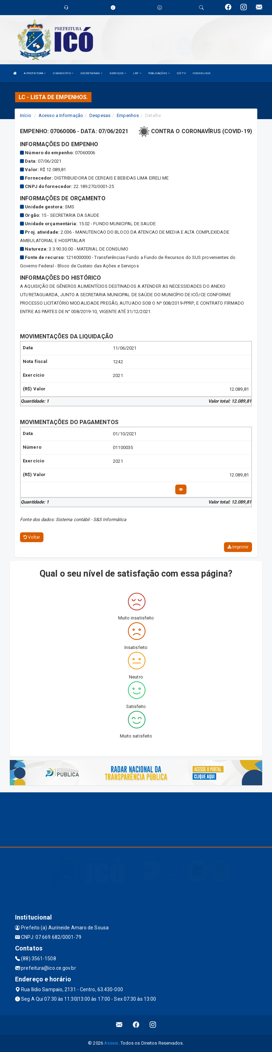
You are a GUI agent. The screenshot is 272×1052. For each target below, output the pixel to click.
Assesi (111, 1043)
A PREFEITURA (35, 73)
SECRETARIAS (91, 73)
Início (25, 115)
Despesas (99, 115)
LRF (137, 73)
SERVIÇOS (117, 73)
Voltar (31, 537)
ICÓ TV (181, 73)
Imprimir (238, 547)
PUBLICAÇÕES (159, 73)
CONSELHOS (202, 73)
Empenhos (128, 115)
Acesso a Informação (61, 115)
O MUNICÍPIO (63, 73)
